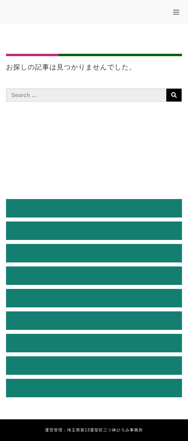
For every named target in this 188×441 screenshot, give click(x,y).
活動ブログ (94, 320)
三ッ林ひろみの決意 (94, 275)
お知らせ (94, 365)
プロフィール (94, 230)
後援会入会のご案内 (94, 343)
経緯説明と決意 (94, 253)
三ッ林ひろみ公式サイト (56, 14)
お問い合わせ (94, 388)
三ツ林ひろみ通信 (94, 298)
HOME (93, 208)
